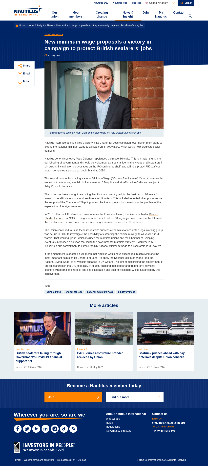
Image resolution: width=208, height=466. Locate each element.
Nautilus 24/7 (101, 2)
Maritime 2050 (96, 170)
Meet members (76, 14)
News (50, 25)
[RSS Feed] (73, 429)
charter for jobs (74, 292)
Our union (54, 14)
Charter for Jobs (109, 142)
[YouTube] (36, 429)
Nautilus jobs (120, 2)
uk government (126, 292)
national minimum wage (100, 292)
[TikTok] (64, 429)
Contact (178, 12)
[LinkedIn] (45, 429)
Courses (136, 2)
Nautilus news (53, 34)
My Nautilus (161, 14)
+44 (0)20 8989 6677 (164, 430)
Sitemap (82, 460)
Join (146, 12)
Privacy (17, 460)
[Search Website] (190, 16)
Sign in (188, 2)
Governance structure (118, 430)
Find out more (135, 397)
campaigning (53, 292)
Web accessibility (66, 460)
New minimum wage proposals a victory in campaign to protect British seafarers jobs (99, 25)
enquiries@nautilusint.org (168, 422)
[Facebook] (18, 429)
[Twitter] (27, 429)
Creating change (102, 14)
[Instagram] (55, 429)
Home (22, 25)
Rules (109, 422)
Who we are (113, 418)
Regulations (113, 426)
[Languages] (160, 3)
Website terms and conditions (39, 460)
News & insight (128, 14)
